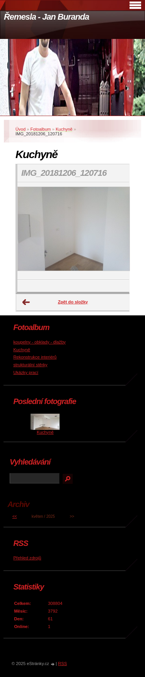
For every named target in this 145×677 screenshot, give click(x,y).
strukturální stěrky (30, 364)
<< (14, 516)
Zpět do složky (73, 302)
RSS (62, 663)
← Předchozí (26, 302)
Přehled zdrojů (27, 558)
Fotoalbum (41, 129)
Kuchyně (64, 129)
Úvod (20, 129)
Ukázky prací (25, 372)
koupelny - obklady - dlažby (39, 342)
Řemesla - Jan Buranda (46, 17)
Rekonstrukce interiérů (34, 357)
